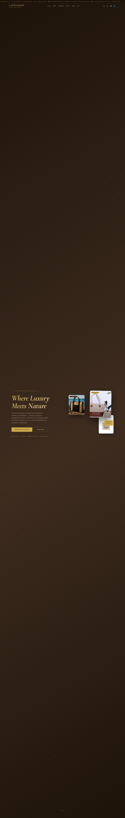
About (68, 6)
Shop (54, 6)
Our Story (40, 429)
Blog (73, 6)
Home (49, 6)
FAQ (78, 6)
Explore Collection (22, 429)
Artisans (61, 6)
